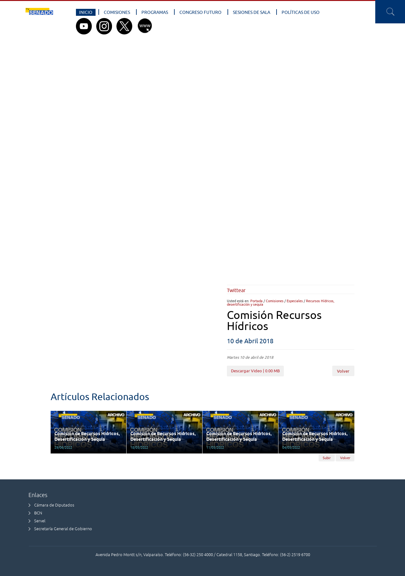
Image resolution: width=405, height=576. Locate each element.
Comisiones (117, 12)
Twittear (236, 290)
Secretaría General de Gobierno (63, 528)
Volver (343, 371)
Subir (327, 458)
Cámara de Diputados (54, 505)
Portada (256, 301)
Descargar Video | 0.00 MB (255, 370)
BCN (38, 513)
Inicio (85, 12)
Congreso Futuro (200, 12)
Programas (154, 12)
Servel (39, 521)
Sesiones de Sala (251, 12)
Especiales (295, 301)
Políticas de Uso (301, 12)
